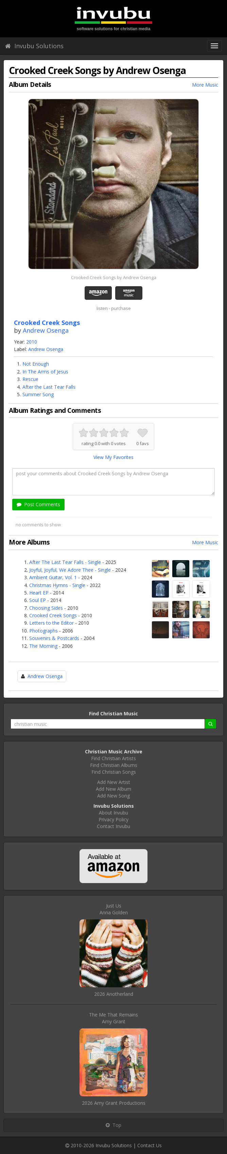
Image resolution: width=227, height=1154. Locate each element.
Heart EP (39, 592)
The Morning (43, 646)
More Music (205, 84)
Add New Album (113, 789)
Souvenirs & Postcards (54, 638)
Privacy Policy (113, 819)
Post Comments (38, 504)
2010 (31, 341)
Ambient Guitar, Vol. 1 (53, 577)
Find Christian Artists (113, 758)
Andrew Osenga (46, 330)
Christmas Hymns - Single (57, 585)
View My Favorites (113, 457)
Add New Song (113, 795)
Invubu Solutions (34, 46)
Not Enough (35, 364)
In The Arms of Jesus (45, 371)
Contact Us (149, 1145)
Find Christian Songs (113, 772)
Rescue (30, 379)
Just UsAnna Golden (114, 909)
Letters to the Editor (51, 623)
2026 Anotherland (113, 994)
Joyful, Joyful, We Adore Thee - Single (70, 570)
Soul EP (37, 600)
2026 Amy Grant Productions (113, 1103)
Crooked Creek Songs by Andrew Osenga (113, 277)
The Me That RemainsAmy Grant (113, 1018)
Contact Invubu (113, 826)
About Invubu (113, 812)
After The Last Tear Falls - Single (65, 562)
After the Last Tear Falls (48, 387)
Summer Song (38, 394)
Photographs (43, 630)
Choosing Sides (46, 608)
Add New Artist (113, 782)
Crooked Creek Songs (53, 615)
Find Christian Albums (113, 765)
